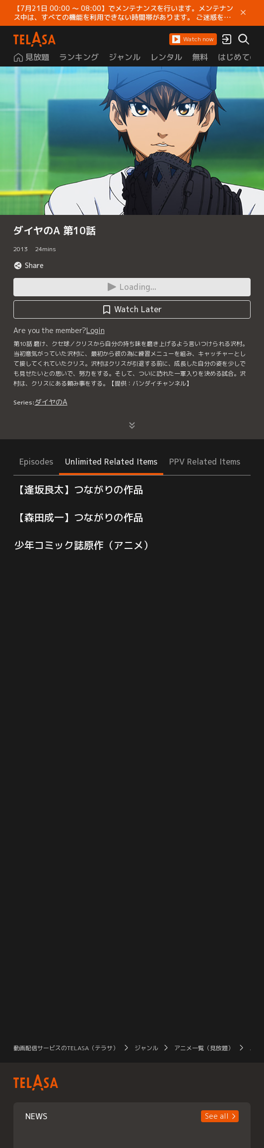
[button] (193, 39)
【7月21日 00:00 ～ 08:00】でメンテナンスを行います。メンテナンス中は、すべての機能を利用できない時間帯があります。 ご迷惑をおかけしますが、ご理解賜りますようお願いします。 (123, 13)
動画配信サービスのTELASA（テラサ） (66, 1048)
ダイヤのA (51, 401)
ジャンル (146, 1048)
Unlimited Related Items (111, 461)
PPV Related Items (204, 461)
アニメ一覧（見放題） (204, 1048)
